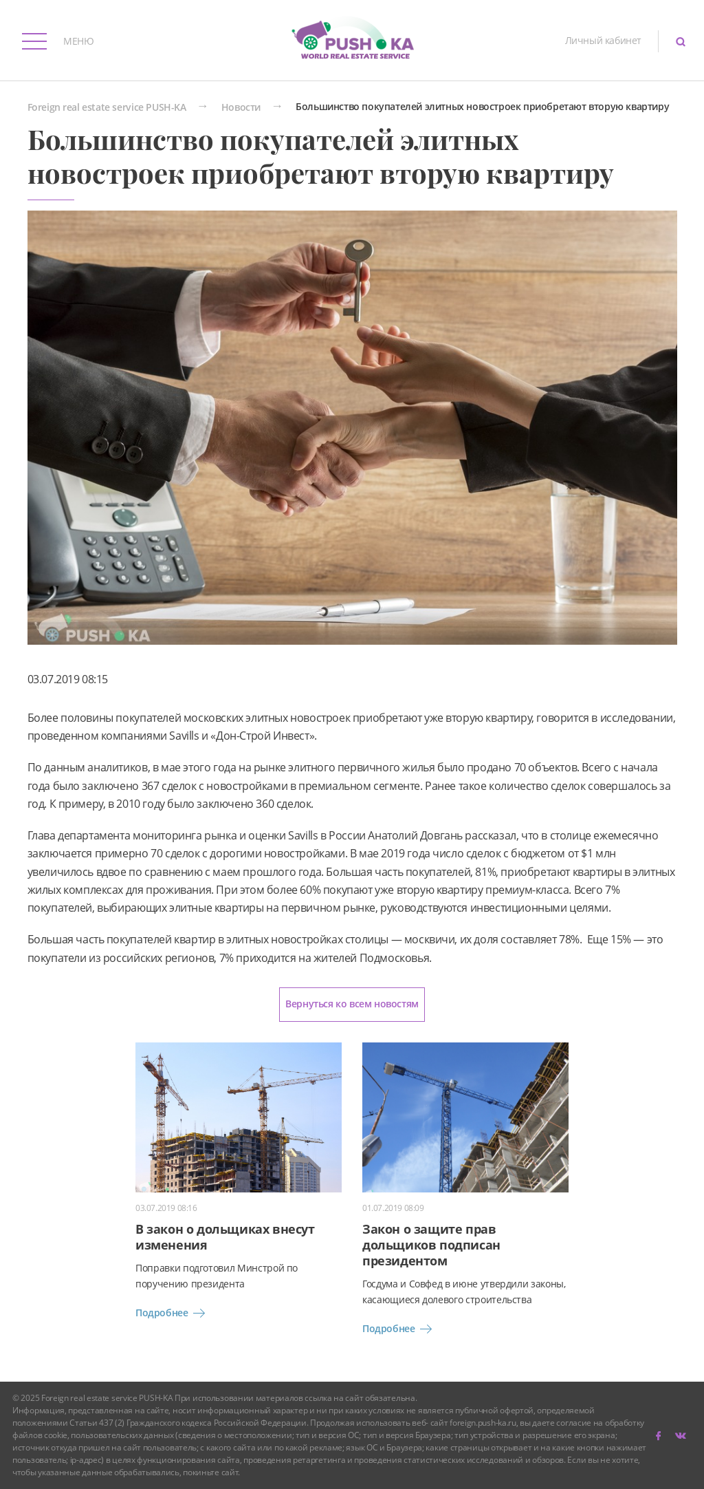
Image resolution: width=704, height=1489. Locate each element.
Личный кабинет (603, 40)
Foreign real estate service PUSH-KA (107, 108)
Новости (241, 108)
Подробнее (172, 1314)
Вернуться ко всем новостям (352, 1003)
